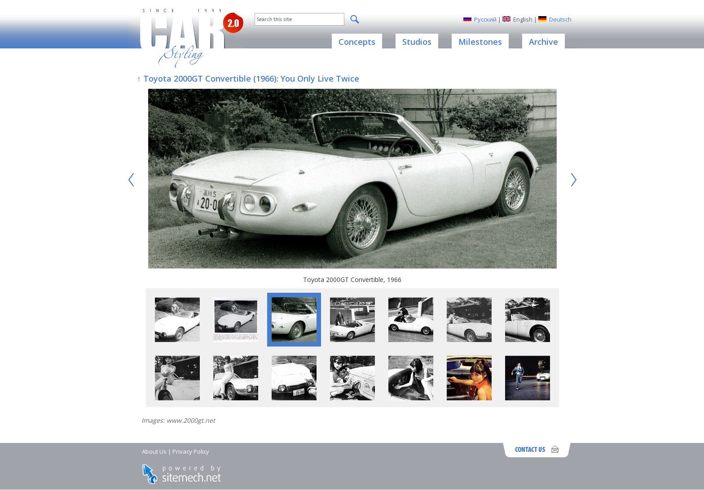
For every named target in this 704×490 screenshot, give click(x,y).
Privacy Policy (190, 451)
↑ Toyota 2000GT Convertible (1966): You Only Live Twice (248, 78)
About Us (154, 451)
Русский (485, 19)
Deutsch (560, 19)
